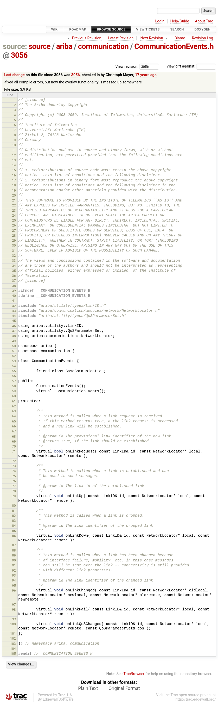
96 (14, 590)
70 (14, 446)
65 (14, 421)
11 (14, 150)
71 (14, 451)
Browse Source (111, 29)
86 (14, 536)
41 (14, 301)
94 (14, 580)
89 (14, 555)
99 (14, 619)
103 (13, 644)
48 (14, 336)
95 (14, 585)
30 (14, 245)
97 (14, 605)
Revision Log (202, 38)
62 (14, 406)
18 (14, 185)
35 (14, 271)
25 (14, 220)
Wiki (55, 29)
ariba (64, 46)
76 (14, 481)
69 (14, 441)
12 (14, 155)
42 (14, 306)
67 (14, 431)
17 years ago (146, 75)
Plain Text (88, 688)
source (39, 46)
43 (14, 311)
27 (14, 230)
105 (13, 654)
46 (14, 326)
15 (14, 170)
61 (14, 401)
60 (14, 396)
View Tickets (147, 29)
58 (14, 386)
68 (14, 436)
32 (14, 256)
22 (14, 205)
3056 (19, 55)
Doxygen (202, 29)
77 (14, 486)
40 (14, 296)
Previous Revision (86, 38)
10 (14, 145)
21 (14, 200)
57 (14, 381)
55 (14, 371)
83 (14, 521)
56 (14, 376)
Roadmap (77, 29)
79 (14, 496)
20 (14, 195)
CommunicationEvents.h (174, 46)
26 (14, 225)
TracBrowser (134, 674)
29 (14, 240)
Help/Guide (179, 21)
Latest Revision (121, 38)
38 (14, 286)
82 (14, 516)
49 (14, 341)
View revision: (127, 66)
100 (13, 624)
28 (14, 235)
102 (13, 638)
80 (14, 505)
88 (14, 550)
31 (14, 251)
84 (14, 526)
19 (14, 190)
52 (14, 356)
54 (14, 366)
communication (103, 46)
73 (14, 466)
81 (14, 511)
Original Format (124, 688)
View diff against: (191, 66)
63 (14, 411)
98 (14, 609)
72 (14, 461)
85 (14, 531)
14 (14, 165)
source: (15, 46)
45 (14, 321)
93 (14, 575)
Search (177, 29)
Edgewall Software (58, 699)
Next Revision (151, 38)
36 (14, 276)
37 (14, 281)
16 (14, 175)
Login (159, 21)
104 (13, 649)
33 (14, 260)
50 (14, 346)
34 (14, 266)
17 (14, 180)
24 (14, 215)
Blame (180, 38)
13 (14, 160)
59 (14, 391)
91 (14, 565)
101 (13, 633)
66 (14, 426)
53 (14, 361)
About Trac (204, 21)
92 (14, 570)
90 (14, 560)
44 (14, 316)
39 (14, 291)
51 (14, 351)
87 (14, 545)
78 (14, 491)
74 (14, 471)
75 (14, 476)
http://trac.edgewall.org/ (195, 699)
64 (14, 416)
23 (14, 210)
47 (14, 331)
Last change (14, 75)
